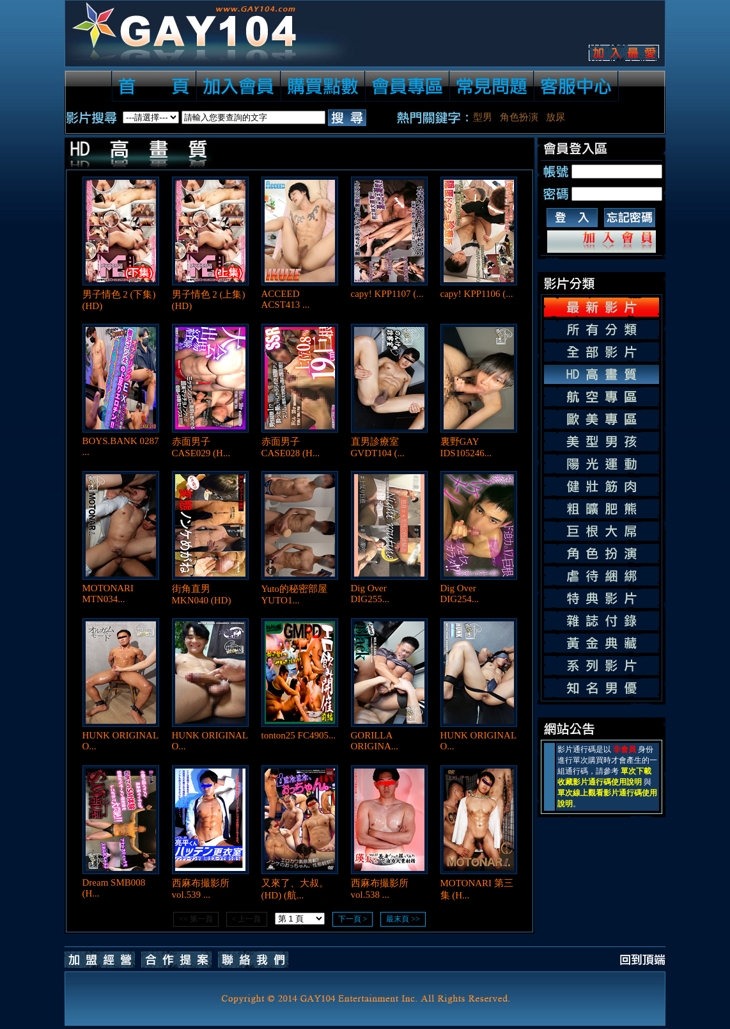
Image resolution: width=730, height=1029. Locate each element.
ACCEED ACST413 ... (285, 299)
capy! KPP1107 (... (387, 294)
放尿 (555, 117)
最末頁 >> (403, 918)
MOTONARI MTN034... (108, 593)
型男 (482, 117)
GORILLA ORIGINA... (375, 740)
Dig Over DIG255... (370, 593)
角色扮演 (519, 117)
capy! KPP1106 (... (476, 294)
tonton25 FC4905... (298, 735)
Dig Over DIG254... (459, 593)
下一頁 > (353, 918)
